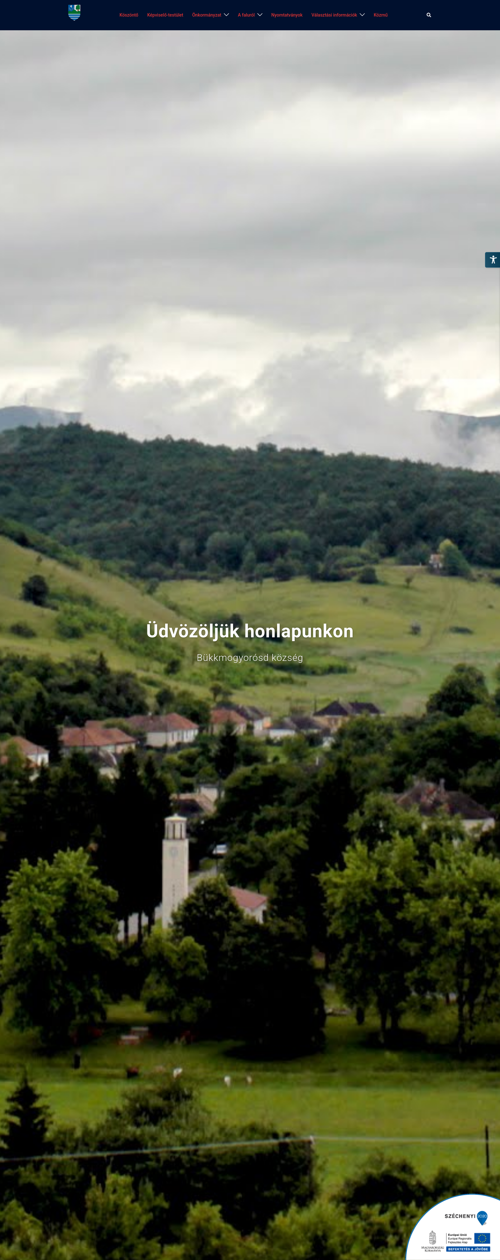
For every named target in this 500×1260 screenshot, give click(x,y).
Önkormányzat (206, 15)
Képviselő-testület (165, 15)
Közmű (381, 15)
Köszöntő (129, 15)
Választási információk (334, 15)
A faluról (246, 15)
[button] (429, 15)
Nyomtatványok (287, 15)
